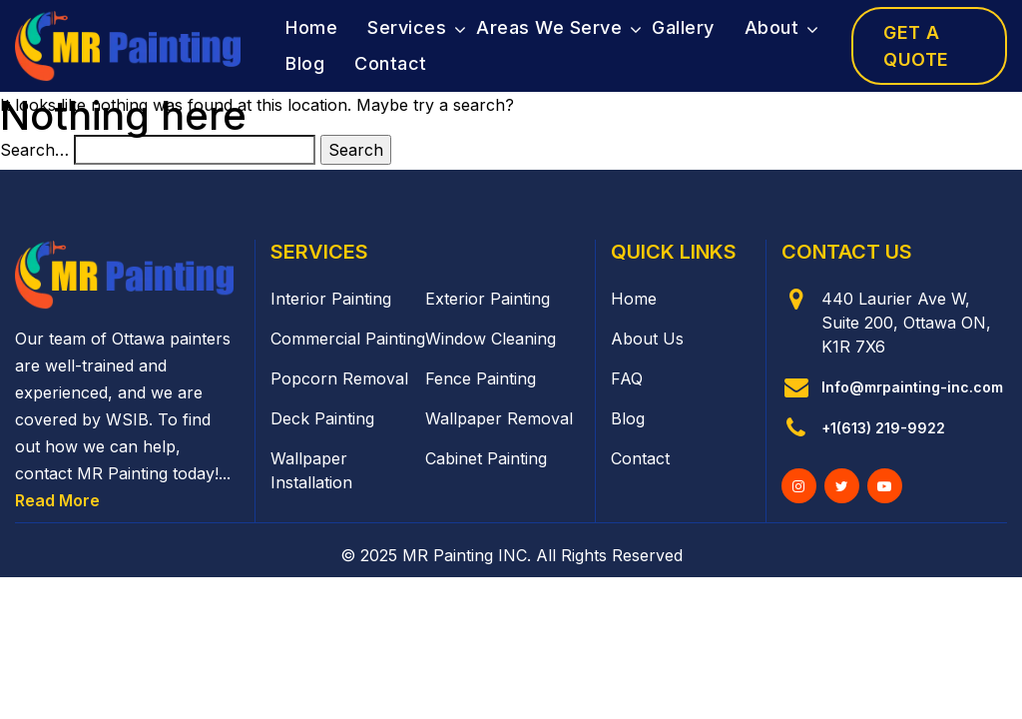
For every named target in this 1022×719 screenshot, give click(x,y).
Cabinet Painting (486, 458)
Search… (34, 150)
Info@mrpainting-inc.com (912, 386)
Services (406, 27)
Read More (57, 500)
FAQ (627, 378)
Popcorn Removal (339, 378)
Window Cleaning (490, 339)
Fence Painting (480, 378)
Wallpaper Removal (499, 418)
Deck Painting (322, 418)
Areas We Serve (549, 27)
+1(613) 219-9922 (883, 427)
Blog (304, 63)
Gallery (683, 27)
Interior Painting (330, 299)
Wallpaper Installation (311, 470)
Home (311, 27)
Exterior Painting (487, 299)
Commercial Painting (347, 339)
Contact (390, 63)
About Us (647, 339)
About (772, 27)
